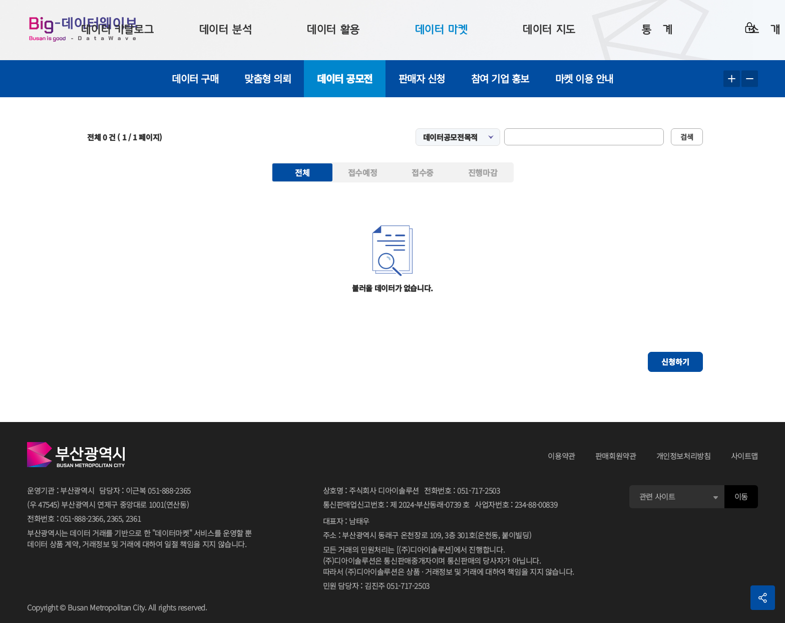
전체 (302, 172)
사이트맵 (744, 456)
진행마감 (482, 172)
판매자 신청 (422, 78)
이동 (741, 496)
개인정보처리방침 (683, 456)
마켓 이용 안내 (584, 78)
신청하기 (675, 361)
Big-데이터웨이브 (85, 30)
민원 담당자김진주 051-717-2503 (376, 586)
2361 (133, 518)
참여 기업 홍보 (500, 78)
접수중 (423, 172)
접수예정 (362, 172)
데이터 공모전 (344, 78)
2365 (114, 518)
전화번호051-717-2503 (462, 491)
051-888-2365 (169, 490)
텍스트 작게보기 (749, 79)
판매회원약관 (615, 456)
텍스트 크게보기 (731, 79)
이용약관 (561, 456)
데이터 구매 (195, 78)
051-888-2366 (81, 518)
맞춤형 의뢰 (267, 78)
